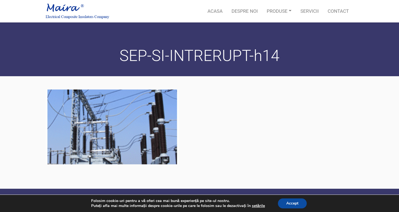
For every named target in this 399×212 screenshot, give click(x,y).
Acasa (215, 11)
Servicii (309, 11)
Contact (338, 11)
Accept (292, 203)
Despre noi (244, 11)
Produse (277, 11)
